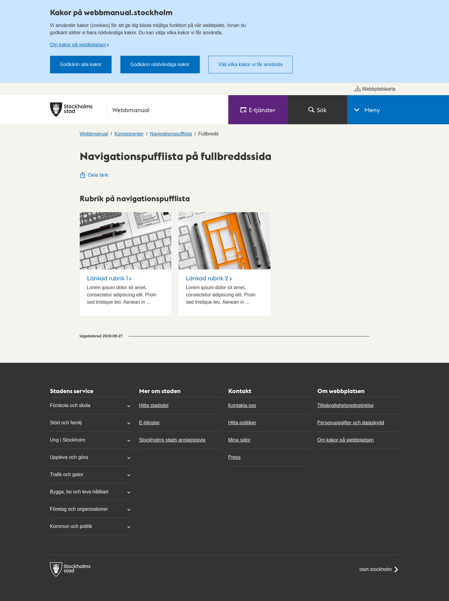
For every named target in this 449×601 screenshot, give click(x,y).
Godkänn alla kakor (81, 64)
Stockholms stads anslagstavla (172, 439)
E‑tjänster (258, 110)
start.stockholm (379, 569)
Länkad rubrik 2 (207, 278)
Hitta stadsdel (154, 405)
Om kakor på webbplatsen (78, 44)
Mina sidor (239, 439)
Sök (317, 110)
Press (234, 457)
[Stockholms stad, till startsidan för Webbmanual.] (135, 109)
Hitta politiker (242, 422)
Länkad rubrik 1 (107, 278)
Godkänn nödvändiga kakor (160, 64)
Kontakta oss (242, 405)
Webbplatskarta (375, 89)
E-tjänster (149, 422)
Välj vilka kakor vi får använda (250, 64)
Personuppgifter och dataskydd (350, 422)
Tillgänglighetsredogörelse (345, 405)
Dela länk (94, 175)
